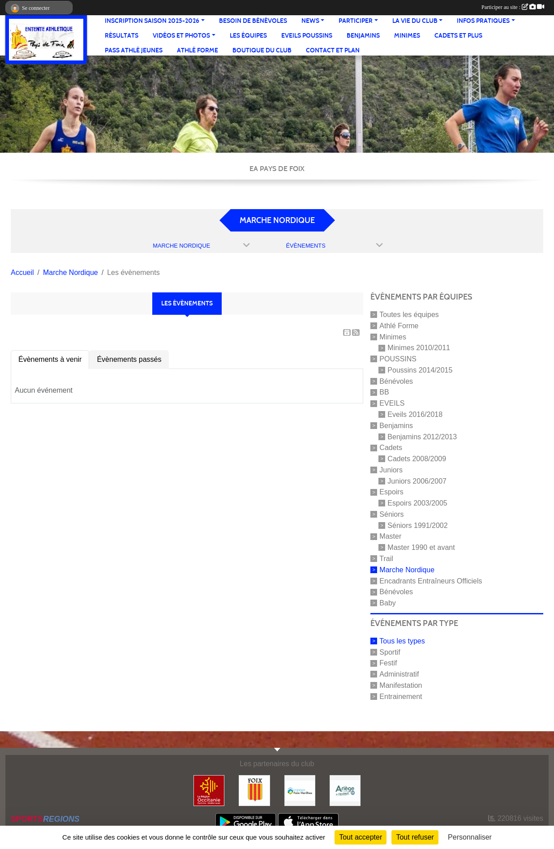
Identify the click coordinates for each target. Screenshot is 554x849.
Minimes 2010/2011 (418, 348)
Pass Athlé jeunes (134, 50)
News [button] (310, 21)
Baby (387, 603)
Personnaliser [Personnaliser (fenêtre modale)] (470, 837)
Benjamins (363, 35)
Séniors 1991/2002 (417, 525)
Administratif (399, 674)
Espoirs (391, 492)
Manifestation (400, 685)
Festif (388, 663)
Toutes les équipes (409, 314)
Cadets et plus (458, 35)
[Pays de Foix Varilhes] (299, 790)
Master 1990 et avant (421, 547)
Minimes (407, 35)
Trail (386, 558)
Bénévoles (396, 381)
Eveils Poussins (306, 35)
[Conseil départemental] (345, 790)
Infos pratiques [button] (483, 21)
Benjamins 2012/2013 (422, 436)
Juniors (391, 470)
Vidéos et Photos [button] (181, 35)
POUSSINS (398, 359)
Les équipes (248, 35)
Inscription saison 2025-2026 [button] (152, 21)
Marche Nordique (406, 570)
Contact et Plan (333, 50)
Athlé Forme (197, 50)
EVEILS (391, 403)
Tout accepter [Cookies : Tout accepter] (360, 837)
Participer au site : (512, 7)
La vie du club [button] (415, 21)
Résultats (121, 35)
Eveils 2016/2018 (414, 414)
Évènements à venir (50, 359)
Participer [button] (356, 21)
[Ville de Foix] (254, 790)
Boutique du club (262, 50)
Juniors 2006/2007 (417, 481)
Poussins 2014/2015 (419, 370)
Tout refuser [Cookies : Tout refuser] (415, 837)
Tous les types (402, 641)
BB (384, 392)
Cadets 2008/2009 (416, 459)
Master (390, 536)
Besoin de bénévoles (253, 21)
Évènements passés (129, 359)
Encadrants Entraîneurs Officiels (430, 580)
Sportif (389, 652)
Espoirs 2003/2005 (417, 503)
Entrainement (400, 696)
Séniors (391, 514)
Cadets (390, 447)
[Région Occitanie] (208, 790)
